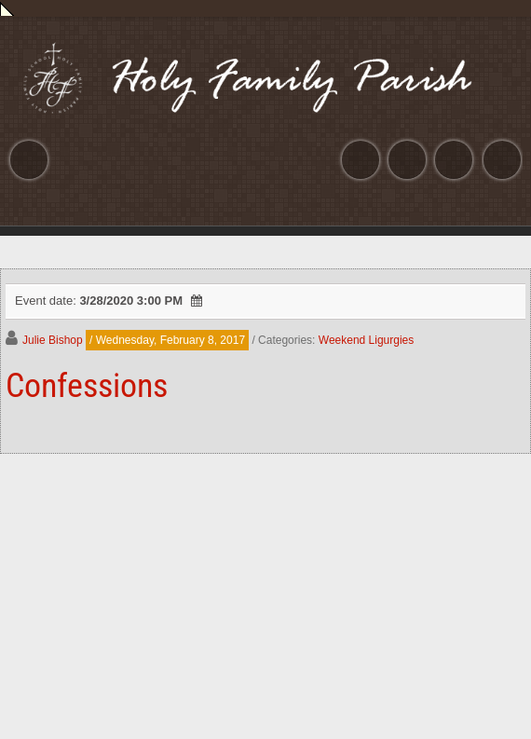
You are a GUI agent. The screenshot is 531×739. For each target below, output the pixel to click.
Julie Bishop (52, 340)
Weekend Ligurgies (367, 340)
